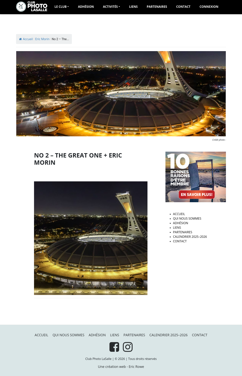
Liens (133, 7)
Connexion (208, 7)
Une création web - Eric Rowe (121, 366)
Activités (110, 7)
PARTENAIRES (157, 7)
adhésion (86, 7)
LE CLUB (60, 7)
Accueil (26, 39)
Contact (183, 7)
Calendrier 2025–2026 (190, 237)
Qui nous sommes (187, 218)
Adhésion (180, 223)
